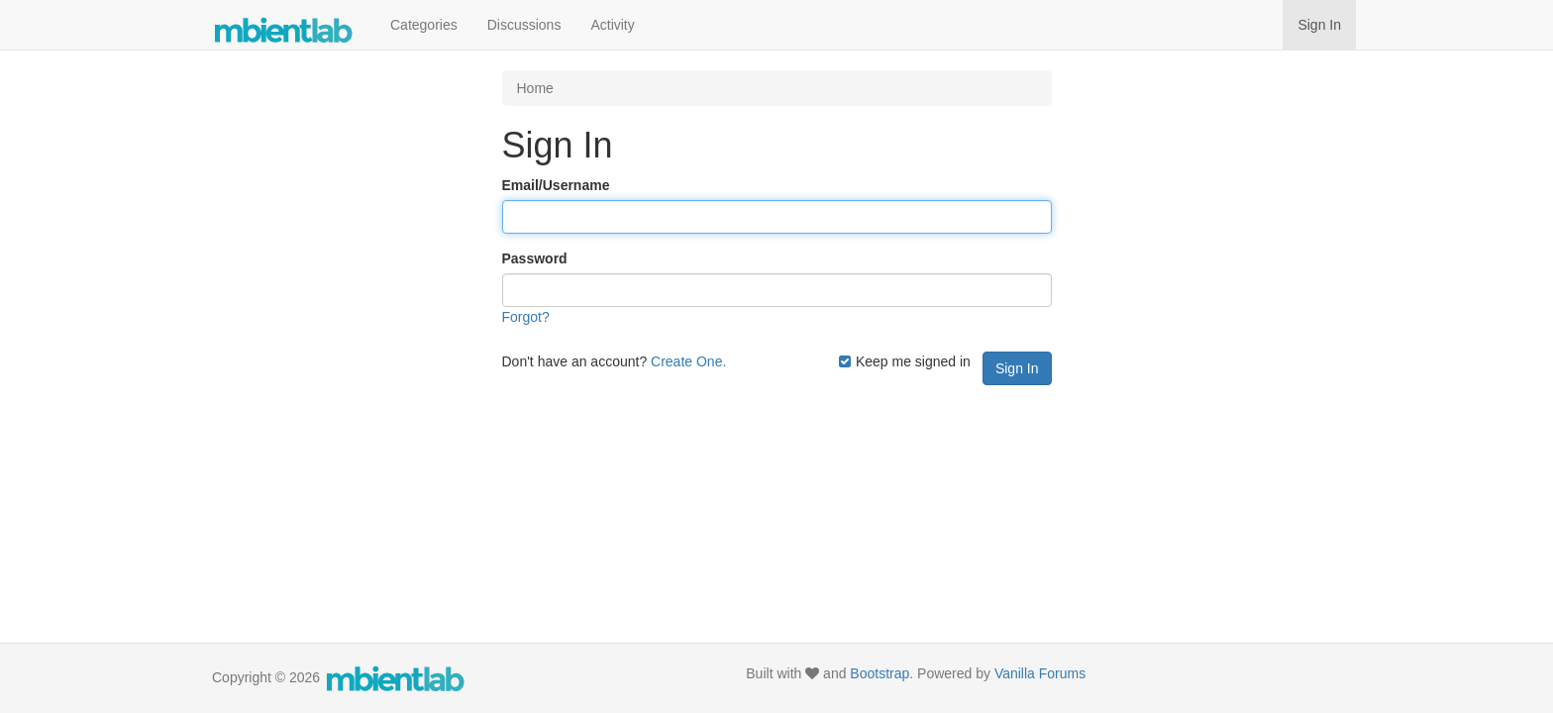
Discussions (524, 25)
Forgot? (526, 317)
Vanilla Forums (1040, 673)
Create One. (688, 361)
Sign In (1319, 25)
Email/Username (556, 185)
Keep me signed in (904, 361)
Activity (612, 25)
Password (535, 258)
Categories (424, 25)
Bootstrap (879, 673)
